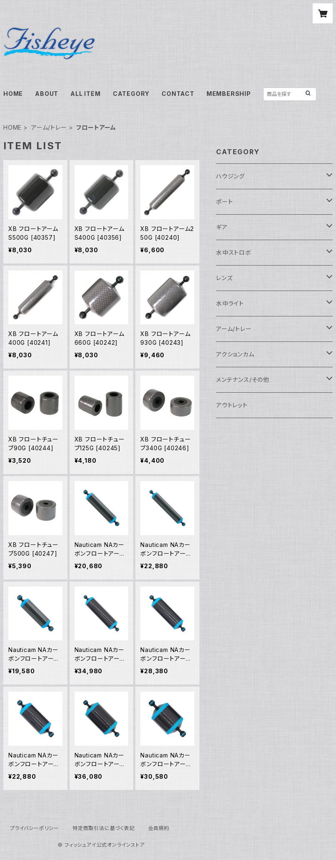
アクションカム (235, 354)
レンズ (224, 277)
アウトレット (232, 405)
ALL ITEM (85, 93)
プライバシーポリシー (34, 828)
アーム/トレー (49, 127)
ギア (222, 227)
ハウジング (230, 176)
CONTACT (178, 93)
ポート (224, 201)
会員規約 (158, 828)
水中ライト (230, 303)
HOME (13, 93)
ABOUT (46, 93)
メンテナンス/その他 (242, 379)
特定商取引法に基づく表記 (103, 828)
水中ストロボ (233, 252)
